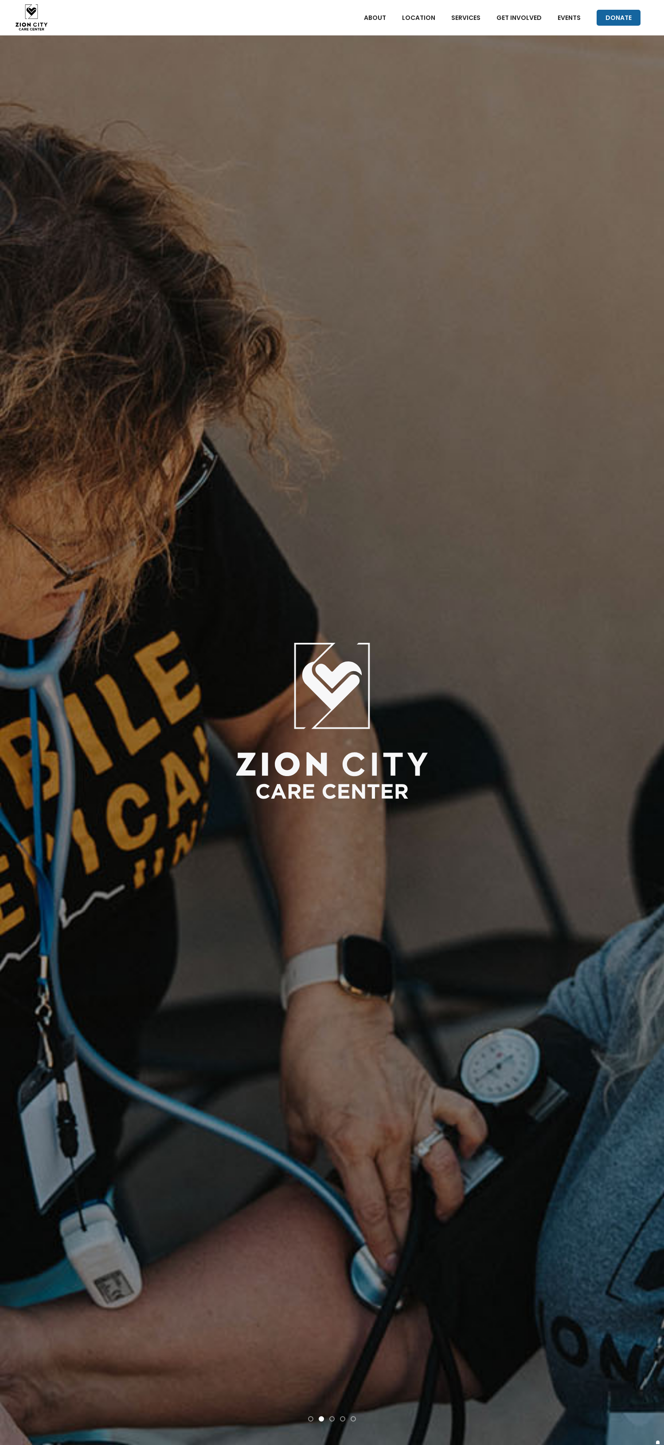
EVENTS (569, 17)
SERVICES (465, 17)
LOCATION (418, 17)
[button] (310, 1419)
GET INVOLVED (519, 17)
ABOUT (375, 17)
